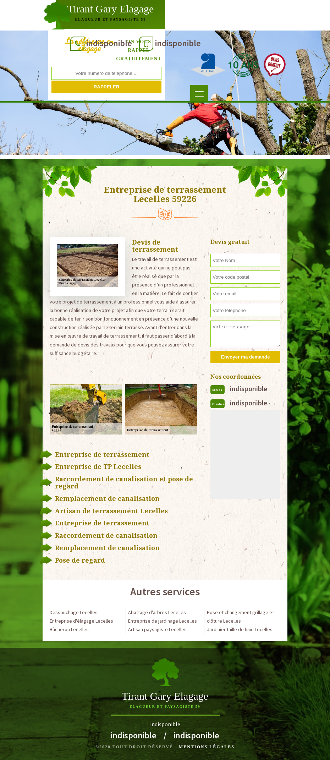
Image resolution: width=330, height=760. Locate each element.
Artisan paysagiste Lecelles (157, 629)
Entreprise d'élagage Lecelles (81, 621)
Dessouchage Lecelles (74, 612)
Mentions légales (207, 746)
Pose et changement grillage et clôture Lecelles (240, 616)
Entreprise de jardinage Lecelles (162, 621)
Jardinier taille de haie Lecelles (240, 629)
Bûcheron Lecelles (69, 629)
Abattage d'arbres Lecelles (157, 612)
